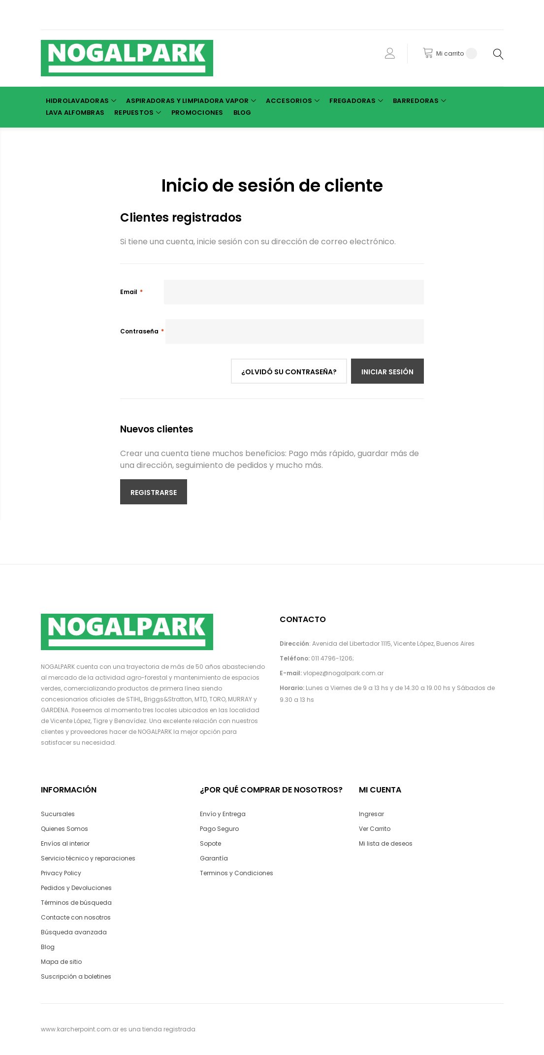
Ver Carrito (374, 828)
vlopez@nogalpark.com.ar (343, 673)
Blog (48, 947)
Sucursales (58, 814)
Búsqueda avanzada (74, 932)
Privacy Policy (61, 873)
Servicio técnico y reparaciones (88, 858)
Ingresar (371, 814)
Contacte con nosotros (76, 917)
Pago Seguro (219, 828)
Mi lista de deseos (386, 843)
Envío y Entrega (223, 814)
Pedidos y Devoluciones (76, 888)
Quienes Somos (64, 828)
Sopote (210, 843)
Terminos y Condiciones (236, 873)
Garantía (214, 858)
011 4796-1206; (332, 658)
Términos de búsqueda (76, 902)
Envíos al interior (65, 843)
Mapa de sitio (61, 961)
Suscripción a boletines (76, 976)
